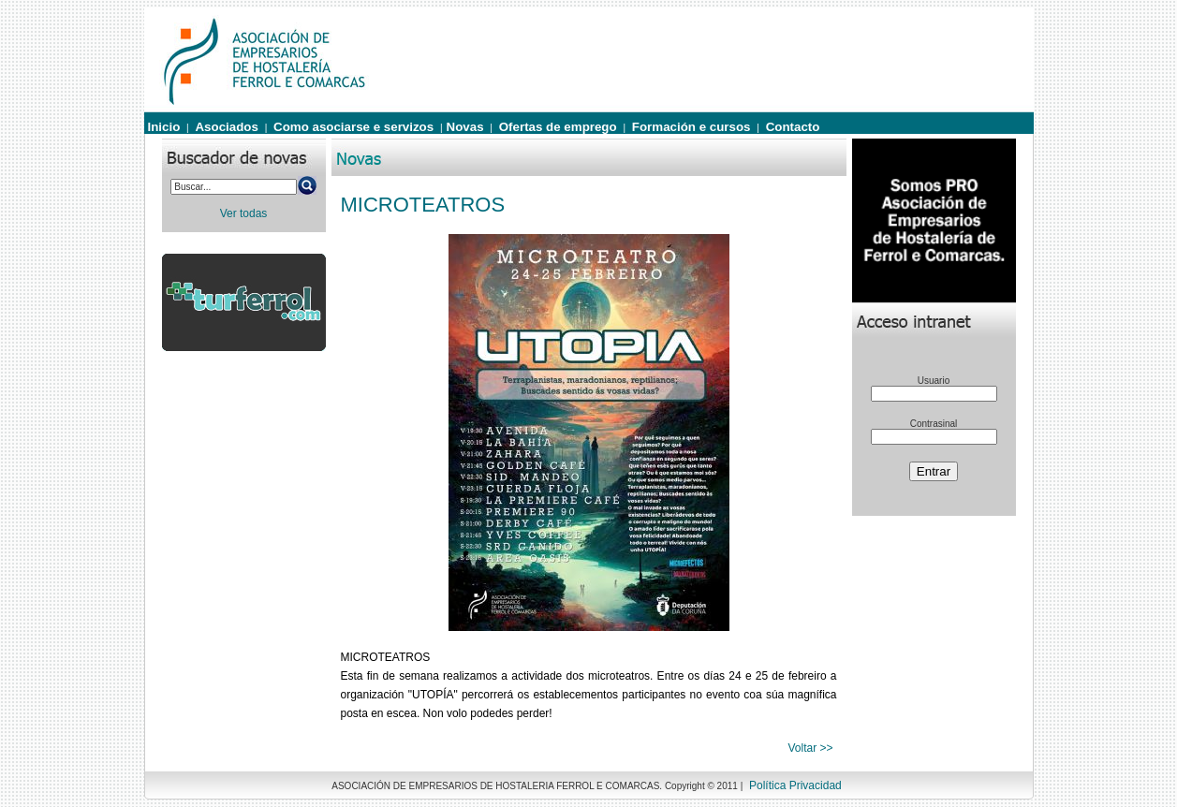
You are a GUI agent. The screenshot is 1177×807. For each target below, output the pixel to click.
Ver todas (244, 213)
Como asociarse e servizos (353, 127)
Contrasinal (934, 423)
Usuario (933, 380)
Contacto (793, 127)
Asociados (226, 127)
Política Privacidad (795, 785)
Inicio (164, 127)
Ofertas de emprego (558, 127)
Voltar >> (809, 748)
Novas (465, 127)
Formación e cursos (691, 127)
